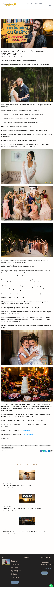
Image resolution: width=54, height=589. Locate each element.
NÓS (50, 5)
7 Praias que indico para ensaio (17, 485)
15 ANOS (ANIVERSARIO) (26, 49)
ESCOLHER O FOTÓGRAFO (31, 445)
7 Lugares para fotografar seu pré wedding (22, 508)
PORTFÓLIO (28, 3)
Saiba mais (15, 582)
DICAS (42, 49)
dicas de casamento (6, 445)
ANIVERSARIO (16, 49)
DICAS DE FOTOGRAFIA (18, 445)
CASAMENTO (36, 49)
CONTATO (49, 3)
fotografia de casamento (44, 445)
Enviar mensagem (46, 562)
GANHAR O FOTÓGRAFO (7, 447)
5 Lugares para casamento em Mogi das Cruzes (24, 531)
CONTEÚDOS (39, 3)
